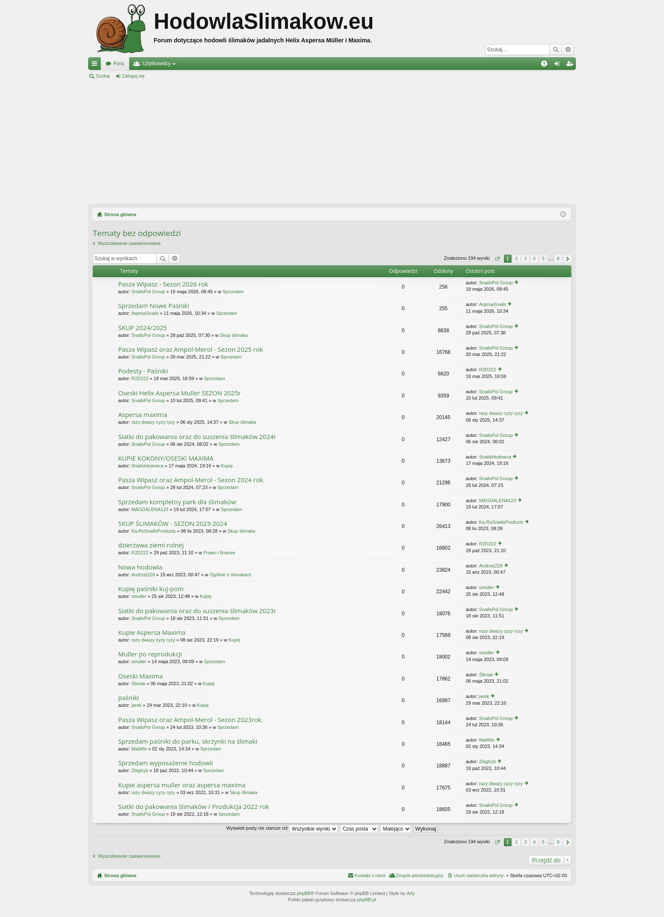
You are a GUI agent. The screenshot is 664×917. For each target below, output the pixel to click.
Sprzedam (232, 291)
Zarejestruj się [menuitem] (571, 65)
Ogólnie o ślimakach (231, 574)
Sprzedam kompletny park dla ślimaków (177, 502)
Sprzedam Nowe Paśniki (153, 306)
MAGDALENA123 (149, 509)
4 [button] (534, 258)
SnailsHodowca (147, 465)
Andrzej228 (143, 574)
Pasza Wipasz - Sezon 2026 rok (163, 284)
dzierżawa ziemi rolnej (151, 545)
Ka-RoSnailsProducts (153, 531)
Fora (118, 64)
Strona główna (120, 875)
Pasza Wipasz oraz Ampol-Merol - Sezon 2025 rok (190, 349)
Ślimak (138, 683)
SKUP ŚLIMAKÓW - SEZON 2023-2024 (172, 524)
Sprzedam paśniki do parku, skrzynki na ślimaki (187, 741)
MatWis (139, 748)
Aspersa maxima (142, 415)
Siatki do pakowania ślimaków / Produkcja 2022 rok (193, 807)
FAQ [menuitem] (547, 65)
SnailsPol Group (148, 291)
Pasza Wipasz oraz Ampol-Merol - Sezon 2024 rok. (191, 480)
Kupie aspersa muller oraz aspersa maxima (181, 785)
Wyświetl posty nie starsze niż (282, 828)
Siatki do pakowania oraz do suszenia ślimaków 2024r (197, 437)
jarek (136, 705)
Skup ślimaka (233, 335)
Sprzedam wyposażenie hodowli (165, 763)
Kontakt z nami (369, 875)
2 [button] (516, 258)
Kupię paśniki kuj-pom (151, 589)
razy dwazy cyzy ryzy (153, 422)
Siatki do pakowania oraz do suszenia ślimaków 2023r (197, 611)
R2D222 (139, 378)
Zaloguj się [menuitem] (558, 65)
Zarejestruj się (171, 75)
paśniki (128, 698)
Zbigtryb (139, 770)
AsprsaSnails (144, 313)
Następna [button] (567, 259)
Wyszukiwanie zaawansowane (567, 49)
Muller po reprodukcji (150, 654)
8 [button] (558, 258)
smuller (138, 596)
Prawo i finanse (219, 552)
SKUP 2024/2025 (142, 328)
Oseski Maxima (140, 676)
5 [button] (543, 258)
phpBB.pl (366, 899)
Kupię (227, 465)
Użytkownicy (157, 64)
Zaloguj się (133, 75)
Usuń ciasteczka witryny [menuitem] (479, 875)
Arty (411, 893)
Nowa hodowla (140, 567)
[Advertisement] (332, 141)
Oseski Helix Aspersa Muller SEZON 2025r (179, 393)
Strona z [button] (497, 259)
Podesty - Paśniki (143, 371)
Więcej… (96, 65)
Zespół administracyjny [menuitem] (419, 875)
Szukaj (555, 49)
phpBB (304, 893)
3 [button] (525, 258)
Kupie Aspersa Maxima (151, 632)
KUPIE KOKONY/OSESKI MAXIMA (165, 458)
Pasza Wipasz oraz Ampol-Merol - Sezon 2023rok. (190, 720)
